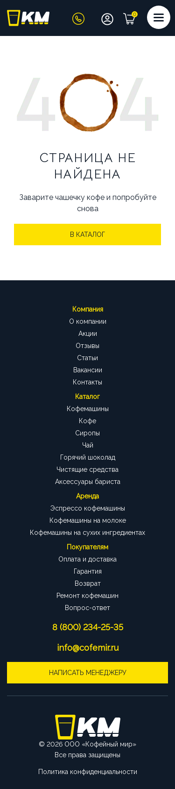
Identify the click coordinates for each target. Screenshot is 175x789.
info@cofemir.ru (88, 648)
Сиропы (87, 433)
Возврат (88, 583)
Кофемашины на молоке (87, 520)
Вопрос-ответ (87, 607)
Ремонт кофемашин (87, 595)
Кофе (87, 421)
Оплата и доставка (87, 559)
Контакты (87, 382)
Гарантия (88, 571)
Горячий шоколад (87, 457)
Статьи (87, 358)
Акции (87, 333)
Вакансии (87, 370)
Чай (87, 445)
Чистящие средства (87, 469)
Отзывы (87, 345)
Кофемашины (88, 408)
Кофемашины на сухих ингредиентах (87, 532)
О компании (87, 321)
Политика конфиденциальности (87, 771)
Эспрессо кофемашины (87, 508)
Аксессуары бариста (87, 481)
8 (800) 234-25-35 (87, 627)
